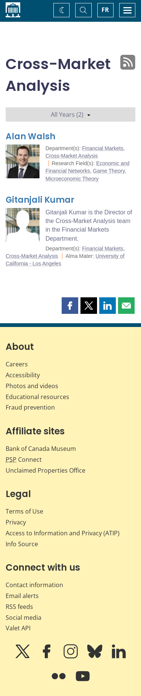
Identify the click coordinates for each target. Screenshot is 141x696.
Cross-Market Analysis (71, 156)
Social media (23, 617)
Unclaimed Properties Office (45, 470)
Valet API (18, 628)
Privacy (16, 522)
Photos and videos (32, 386)
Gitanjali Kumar (40, 200)
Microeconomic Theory (72, 179)
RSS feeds (19, 607)
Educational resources (37, 397)
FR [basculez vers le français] (105, 10)
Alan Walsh (30, 136)
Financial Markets (102, 148)
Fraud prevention (30, 407)
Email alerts (22, 596)
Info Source (22, 544)
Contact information (34, 585)
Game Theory (108, 171)
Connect (24, 459)
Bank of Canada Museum (41, 448)
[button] (70, 305)
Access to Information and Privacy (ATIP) (63, 533)
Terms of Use (24, 511)
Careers (17, 364)
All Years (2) (70, 114)
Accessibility (23, 375)
